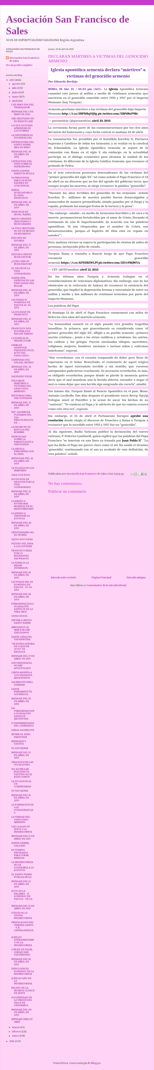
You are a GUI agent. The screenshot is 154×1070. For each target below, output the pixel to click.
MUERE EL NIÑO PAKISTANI (20, 736)
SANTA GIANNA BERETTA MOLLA (22, 172)
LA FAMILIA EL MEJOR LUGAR (21, 339)
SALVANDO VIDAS (21, 376)
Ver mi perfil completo (19, 65)
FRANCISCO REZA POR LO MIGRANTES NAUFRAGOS (21, 554)
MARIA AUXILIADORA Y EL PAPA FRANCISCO (21, 194)
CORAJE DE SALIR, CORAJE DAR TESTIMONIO (22, 952)
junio (15, 92)
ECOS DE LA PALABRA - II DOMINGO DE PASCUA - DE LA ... (21, 896)
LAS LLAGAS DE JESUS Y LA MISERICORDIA (21, 829)
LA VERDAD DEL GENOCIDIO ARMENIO (20, 820)
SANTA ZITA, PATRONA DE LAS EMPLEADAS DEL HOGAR (22, 282)
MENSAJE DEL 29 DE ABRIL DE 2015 (21, 205)
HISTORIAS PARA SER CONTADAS (21, 397)
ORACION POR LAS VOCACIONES (22, 763)
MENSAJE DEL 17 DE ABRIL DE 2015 (23, 657)
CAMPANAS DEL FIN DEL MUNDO (22, 361)
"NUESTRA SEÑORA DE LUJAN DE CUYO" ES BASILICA (23, 647)
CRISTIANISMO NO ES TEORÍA (22, 534)
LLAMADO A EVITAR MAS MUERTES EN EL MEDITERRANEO (22, 505)
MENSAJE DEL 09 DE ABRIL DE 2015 (21, 1012)
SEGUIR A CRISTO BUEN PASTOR (21, 256)
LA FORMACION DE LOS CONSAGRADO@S (22, 808)
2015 (12, 80)
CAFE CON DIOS (20, 475)
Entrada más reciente (63, 577)
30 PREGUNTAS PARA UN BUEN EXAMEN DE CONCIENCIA (21, 181)
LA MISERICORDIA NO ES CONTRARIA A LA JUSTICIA (22, 866)
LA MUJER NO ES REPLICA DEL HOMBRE (21, 430)
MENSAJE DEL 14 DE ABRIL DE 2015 (21, 798)
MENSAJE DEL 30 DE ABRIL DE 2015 (21, 154)
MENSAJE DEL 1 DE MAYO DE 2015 (22, 113)
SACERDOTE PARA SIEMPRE (22, 683)
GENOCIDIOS (19, 616)
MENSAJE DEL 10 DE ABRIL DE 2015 (21, 962)
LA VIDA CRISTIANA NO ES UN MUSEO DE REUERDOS (23, 231)
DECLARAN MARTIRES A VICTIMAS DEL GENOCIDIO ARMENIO (21, 386)
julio (14, 88)
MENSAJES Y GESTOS (18, 742)
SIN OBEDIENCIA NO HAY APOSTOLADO (21, 666)
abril (15, 101)
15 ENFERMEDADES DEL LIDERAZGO (22, 724)
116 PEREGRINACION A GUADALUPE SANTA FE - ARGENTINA (22, 713)
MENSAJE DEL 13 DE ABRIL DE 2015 (23, 837)
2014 (12, 1041)
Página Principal (101, 577)
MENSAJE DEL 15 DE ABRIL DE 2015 (21, 755)
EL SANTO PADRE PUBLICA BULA (21, 876)
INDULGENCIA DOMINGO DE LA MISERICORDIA (22, 971)
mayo (15, 96)
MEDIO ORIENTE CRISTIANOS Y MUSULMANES (21, 221)
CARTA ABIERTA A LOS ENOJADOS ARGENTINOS (21, 675)
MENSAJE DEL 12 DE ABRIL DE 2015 (21, 884)
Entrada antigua (136, 577)
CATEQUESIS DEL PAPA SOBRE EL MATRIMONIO (21, 164)
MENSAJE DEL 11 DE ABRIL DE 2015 (22, 907)
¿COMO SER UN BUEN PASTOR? (21, 263)
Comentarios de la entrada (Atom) (106, 585)
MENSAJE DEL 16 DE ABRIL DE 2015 (21, 701)
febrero (16, 1031)
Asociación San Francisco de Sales (24, 59)
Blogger (96, 1063)
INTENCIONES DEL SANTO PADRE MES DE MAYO (22, 145)
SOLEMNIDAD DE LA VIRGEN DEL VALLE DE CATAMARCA (21, 1001)
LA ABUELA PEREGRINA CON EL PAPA (22, 451)
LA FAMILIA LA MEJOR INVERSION (20, 565)
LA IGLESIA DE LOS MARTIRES (22, 469)
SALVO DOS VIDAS (22, 539)
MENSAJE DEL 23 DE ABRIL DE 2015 (21, 405)
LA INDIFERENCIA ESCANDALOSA (22, 136)
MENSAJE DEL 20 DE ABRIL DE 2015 (21, 525)
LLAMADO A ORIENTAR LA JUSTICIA (20, 516)
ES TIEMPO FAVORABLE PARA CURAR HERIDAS (20, 854)
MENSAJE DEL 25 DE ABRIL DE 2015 (21, 322)
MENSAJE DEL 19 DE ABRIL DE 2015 (21, 575)
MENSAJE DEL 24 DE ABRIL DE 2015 (21, 369)
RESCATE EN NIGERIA (18, 239)
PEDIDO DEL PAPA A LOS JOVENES (22, 545)
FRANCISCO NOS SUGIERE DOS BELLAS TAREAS (22, 331)
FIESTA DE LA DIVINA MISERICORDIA (21, 915)
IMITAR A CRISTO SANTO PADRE (21, 621)
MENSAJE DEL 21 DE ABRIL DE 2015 (21, 494)
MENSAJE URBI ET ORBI (22, 1020)
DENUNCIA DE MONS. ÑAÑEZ (21, 213)
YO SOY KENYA (19, 748)
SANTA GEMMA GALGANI (20, 844)
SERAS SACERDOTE (22, 730)
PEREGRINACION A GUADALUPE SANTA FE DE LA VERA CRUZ (22, 607)
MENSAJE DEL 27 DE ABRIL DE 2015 (21, 247)
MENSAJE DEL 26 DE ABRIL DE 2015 (21, 293)
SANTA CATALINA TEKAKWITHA (21, 638)
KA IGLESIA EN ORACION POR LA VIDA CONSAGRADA (22, 483)
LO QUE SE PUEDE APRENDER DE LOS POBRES (22, 128)
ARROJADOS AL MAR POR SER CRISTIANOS (20, 630)
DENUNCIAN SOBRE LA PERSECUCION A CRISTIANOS (22, 440)
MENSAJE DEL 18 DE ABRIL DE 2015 (21, 597)
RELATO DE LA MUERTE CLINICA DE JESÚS (23, 990)
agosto (16, 83)
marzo (16, 1027)
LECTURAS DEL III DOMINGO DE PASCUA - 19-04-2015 (22, 586)
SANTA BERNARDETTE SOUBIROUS (21, 692)
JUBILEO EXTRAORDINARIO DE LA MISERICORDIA (22, 941)
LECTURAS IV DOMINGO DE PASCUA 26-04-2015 (21, 303)
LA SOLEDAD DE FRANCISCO (20, 313)
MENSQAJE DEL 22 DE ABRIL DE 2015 (22, 461)
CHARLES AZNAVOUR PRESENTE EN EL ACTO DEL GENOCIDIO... (22, 350)
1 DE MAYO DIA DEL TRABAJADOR (22, 106)
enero (15, 1035)
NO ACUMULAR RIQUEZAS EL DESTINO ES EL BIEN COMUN (21, 773)
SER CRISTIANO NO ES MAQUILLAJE (22, 120)
